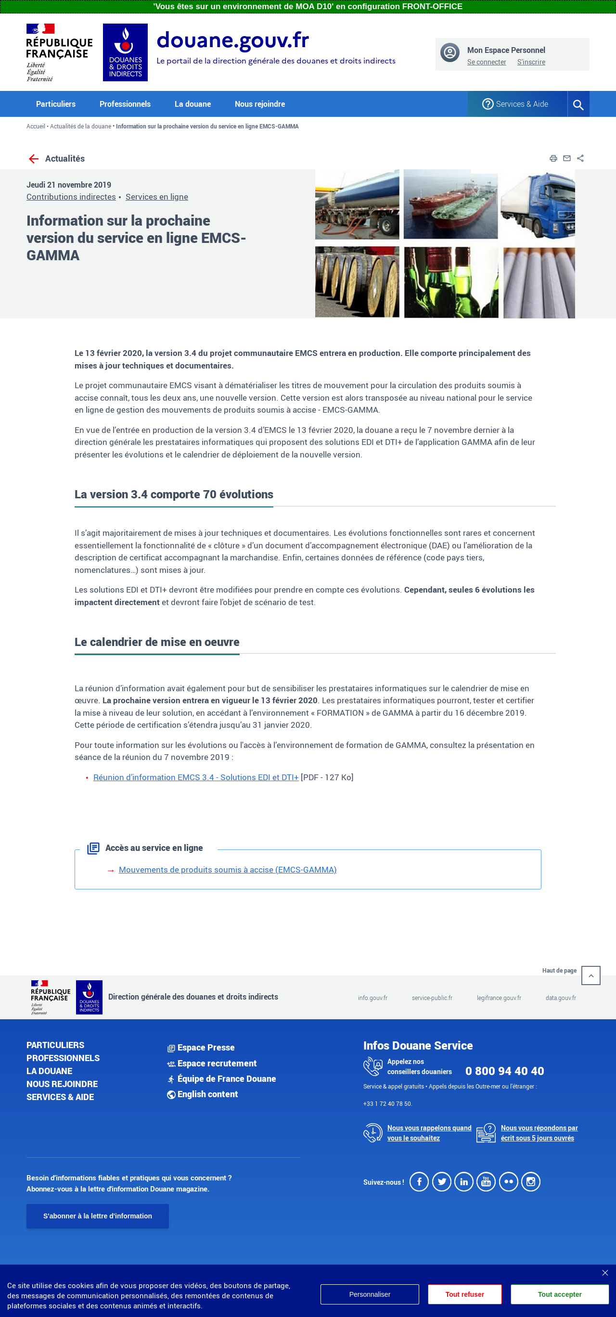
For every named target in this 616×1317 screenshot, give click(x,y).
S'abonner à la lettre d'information (97, 1216)
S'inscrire (531, 61)
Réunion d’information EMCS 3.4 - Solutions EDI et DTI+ (196, 777)
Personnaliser (369, 1294)
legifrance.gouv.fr (499, 997)
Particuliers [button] (56, 104)
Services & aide (60, 1096)
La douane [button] (193, 104)
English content (202, 1094)
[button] (553, 157)
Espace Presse (201, 1047)
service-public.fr (432, 997)
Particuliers (55, 1045)
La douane (49, 1070)
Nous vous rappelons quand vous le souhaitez (429, 1132)
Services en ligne (157, 196)
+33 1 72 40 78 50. (387, 1103)
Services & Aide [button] (522, 104)
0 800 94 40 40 (504, 1070)
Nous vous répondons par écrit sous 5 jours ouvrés (539, 1132)
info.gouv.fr (372, 997)
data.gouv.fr (561, 997)
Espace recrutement (212, 1063)
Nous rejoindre (260, 104)
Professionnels (63, 1058)
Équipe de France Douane (221, 1078)
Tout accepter (560, 1294)
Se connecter (486, 61)
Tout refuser (465, 1294)
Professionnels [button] (125, 104)
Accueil (35, 126)
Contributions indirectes (71, 196)
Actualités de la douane (80, 126)
